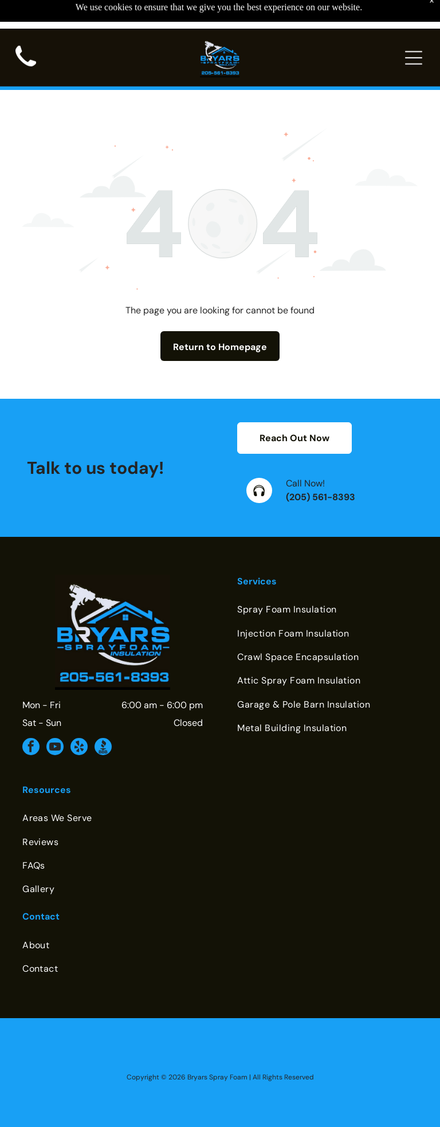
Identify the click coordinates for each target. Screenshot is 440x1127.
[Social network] (103, 719)
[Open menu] (413, 29)
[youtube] (55, 719)
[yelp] (79, 719)
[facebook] (31, 719)
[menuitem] (327, 580)
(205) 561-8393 (320, 468)
